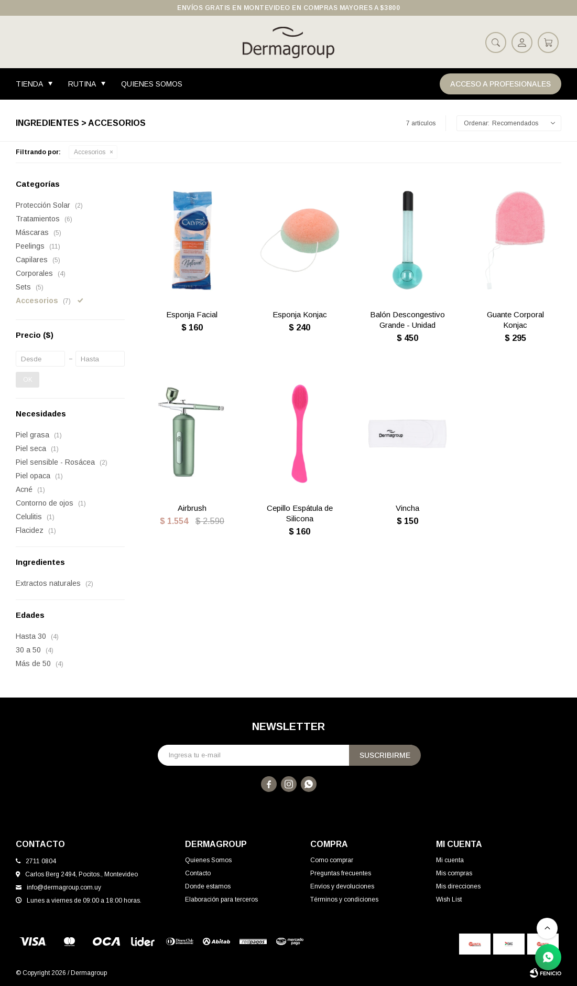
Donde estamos (208, 886)
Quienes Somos (151, 84)
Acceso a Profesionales (500, 84)
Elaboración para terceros (221, 899)
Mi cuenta (450, 860)
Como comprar (331, 860)
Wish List (449, 899)
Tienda (29, 84)
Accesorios (89, 152)
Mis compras (454, 873)
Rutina (82, 84)
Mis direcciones (458, 886)
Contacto (198, 873)
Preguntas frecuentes (340, 873)
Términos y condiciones (344, 899)
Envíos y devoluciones (342, 886)
